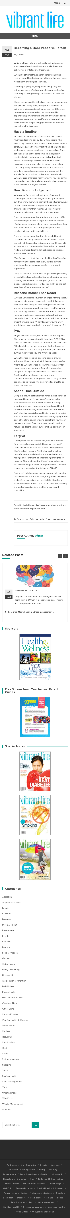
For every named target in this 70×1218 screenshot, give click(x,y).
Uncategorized (9, 1092)
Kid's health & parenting (14, 980)
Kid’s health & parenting (50, 1179)
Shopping (6, 1064)
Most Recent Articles (12, 997)
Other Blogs (8, 1008)
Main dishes (8, 986)
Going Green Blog (11, 969)
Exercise (6, 941)
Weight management (12, 1104)
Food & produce (10, 952)
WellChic (6, 1109)
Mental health (25, 612)
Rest (4, 1048)
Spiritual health (37, 519)
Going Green (8, 964)
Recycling (7, 1036)
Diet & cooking (9, 924)
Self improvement (11, 1059)
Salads (5, 1053)
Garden (6, 958)
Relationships (8, 1042)
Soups (5, 1070)
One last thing (9, 1003)
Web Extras (8, 1098)
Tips (4, 1087)
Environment (8, 930)
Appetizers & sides (11, 902)
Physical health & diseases (15, 1020)
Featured (12, 612)
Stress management (56, 519)
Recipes (6, 1031)
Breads (5, 908)
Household (7, 975)
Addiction (7, 896)
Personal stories (10, 1014)
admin (39, 535)
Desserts (6, 919)
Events (5, 936)
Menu (57, 2)
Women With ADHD (27, 590)
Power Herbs (8, 1025)
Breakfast (7, 913)
